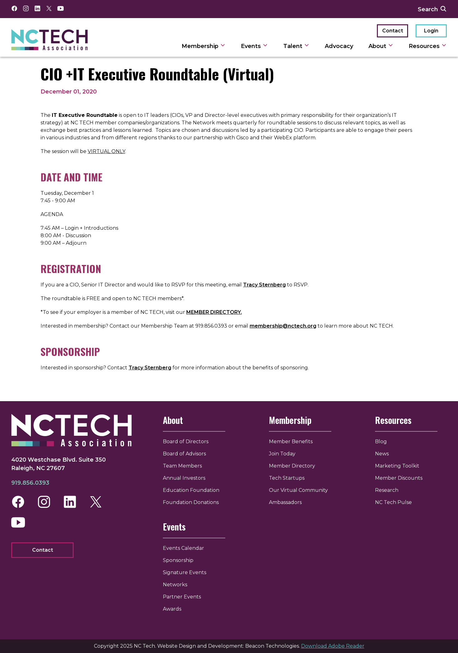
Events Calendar (183, 548)
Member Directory (292, 466)
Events (174, 526)
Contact (392, 31)
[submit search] (443, 9)
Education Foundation (191, 490)
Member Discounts (398, 478)
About (173, 420)
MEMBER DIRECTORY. (214, 312)
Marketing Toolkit (397, 466)
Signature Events (184, 572)
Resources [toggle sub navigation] (428, 46)
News (382, 454)
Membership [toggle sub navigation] (204, 46)
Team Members (182, 466)
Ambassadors (285, 502)
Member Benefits (291, 441)
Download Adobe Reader (332, 646)
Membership (290, 420)
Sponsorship (178, 560)
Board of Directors (185, 441)
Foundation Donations (191, 502)
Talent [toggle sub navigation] (296, 46)
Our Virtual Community (298, 490)
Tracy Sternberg (264, 285)
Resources (393, 420)
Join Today (282, 454)
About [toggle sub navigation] (380, 46)
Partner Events (182, 597)
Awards (172, 609)
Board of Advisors (184, 454)
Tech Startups (287, 478)
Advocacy (339, 46)
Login (431, 31)
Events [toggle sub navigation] (254, 46)
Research (386, 490)
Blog (381, 441)
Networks (175, 585)
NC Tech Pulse (393, 502)
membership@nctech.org (283, 326)
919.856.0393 (30, 482)
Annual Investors (184, 478)
